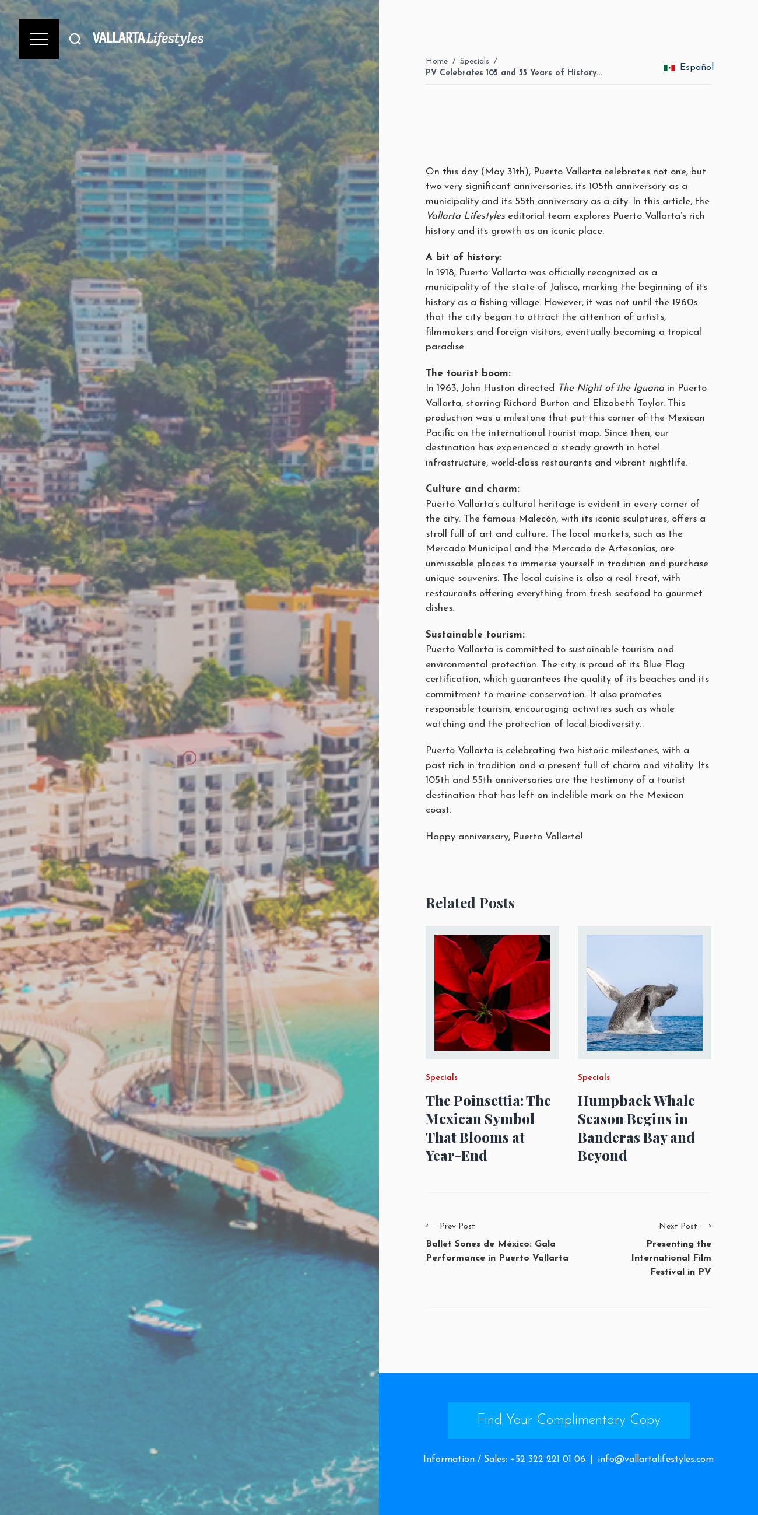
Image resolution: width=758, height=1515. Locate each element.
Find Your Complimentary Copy (569, 1420)
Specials (474, 61)
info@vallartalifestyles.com (656, 1459)
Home (437, 61)
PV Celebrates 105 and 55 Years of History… (514, 73)
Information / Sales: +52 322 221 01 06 (504, 1459)
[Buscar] (75, 39)
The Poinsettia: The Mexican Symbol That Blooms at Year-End (488, 1127)
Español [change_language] (688, 67)
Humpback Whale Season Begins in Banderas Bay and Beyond (636, 1127)
